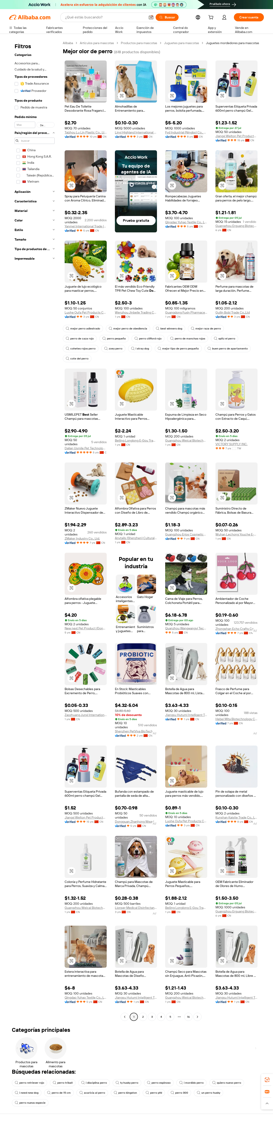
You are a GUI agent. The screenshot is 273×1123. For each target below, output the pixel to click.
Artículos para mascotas (97, 43)
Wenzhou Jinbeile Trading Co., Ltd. (136, 312)
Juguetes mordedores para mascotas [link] (232, 43)
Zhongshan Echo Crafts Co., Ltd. (236, 629)
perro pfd (154, 1093)
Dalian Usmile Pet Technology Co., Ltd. (86, 448)
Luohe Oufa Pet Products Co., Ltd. (86, 312)
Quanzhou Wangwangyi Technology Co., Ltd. (186, 628)
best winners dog (169, 328)
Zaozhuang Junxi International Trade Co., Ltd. (86, 715)
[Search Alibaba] (105, 17)
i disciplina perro (94, 1083)
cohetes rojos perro (81, 348)
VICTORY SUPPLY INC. (231, 444)
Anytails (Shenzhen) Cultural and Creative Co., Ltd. (136, 538)
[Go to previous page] (125, 1017)
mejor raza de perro (206, 328)
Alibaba (68, 43)
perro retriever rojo (29, 1083)
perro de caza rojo (80, 338)
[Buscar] (167, 17)
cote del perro (77, 358)
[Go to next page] (197, 1017)
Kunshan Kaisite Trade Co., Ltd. (236, 817)
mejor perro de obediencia (128, 328)
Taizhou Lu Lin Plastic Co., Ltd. (86, 132)
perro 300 (179, 1093)
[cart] (211, 18)
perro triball (63, 1083)
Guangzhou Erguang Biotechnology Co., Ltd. (236, 226)
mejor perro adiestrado (83, 328)
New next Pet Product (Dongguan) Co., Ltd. (86, 628)
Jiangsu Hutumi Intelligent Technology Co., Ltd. (186, 715)
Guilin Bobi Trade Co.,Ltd (232, 312)
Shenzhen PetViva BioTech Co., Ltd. (136, 731)
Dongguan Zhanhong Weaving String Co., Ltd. (136, 821)
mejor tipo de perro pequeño (178, 348)
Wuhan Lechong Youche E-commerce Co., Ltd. (236, 534)
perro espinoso (159, 1083)
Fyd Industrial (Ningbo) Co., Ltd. (186, 132)
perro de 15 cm (59, 1093)
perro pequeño (114, 338)
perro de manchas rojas (187, 338)
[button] (151, 17)
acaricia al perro (92, 1093)
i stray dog (140, 348)
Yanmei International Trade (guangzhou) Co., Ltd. (86, 226)
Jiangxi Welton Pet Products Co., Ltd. (236, 136)
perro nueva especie (30, 1103)
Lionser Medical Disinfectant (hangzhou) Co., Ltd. (136, 907)
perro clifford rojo (148, 338)
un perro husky (208, 1093)
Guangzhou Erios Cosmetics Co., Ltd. (186, 534)
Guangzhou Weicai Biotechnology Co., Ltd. (186, 440)
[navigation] (34, 530)
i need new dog (26, 1093)
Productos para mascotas (139, 43)
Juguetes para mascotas (181, 43)
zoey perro (113, 348)
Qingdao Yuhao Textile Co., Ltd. (186, 222)
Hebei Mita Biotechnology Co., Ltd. (236, 719)
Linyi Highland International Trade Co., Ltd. (136, 132)
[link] (267, 1080)
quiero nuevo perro (226, 1083)
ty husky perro (127, 1083)
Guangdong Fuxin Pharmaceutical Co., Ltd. (186, 312)
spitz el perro (224, 338)
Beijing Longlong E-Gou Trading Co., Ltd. (136, 440)
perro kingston (125, 1093)
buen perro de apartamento (227, 348)
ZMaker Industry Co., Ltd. (82, 538)
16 (188, 1016)
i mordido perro (191, 1083)
